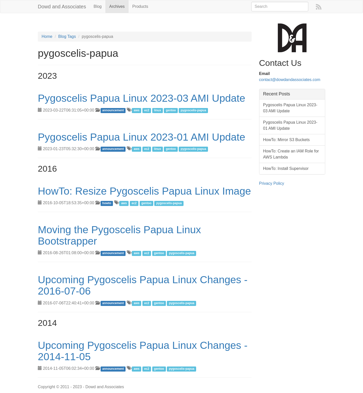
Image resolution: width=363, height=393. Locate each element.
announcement (113, 110)
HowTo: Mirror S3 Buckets (286, 140)
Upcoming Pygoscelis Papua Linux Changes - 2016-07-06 (143, 285)
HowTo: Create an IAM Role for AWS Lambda (291, 154)
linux (157, 110)
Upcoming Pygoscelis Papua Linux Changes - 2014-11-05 (143, 350)
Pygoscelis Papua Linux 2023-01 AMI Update (141, 137)
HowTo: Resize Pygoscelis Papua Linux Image (144, 191)
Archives (117, 6)
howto (106, 203)
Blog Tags (67, 36)
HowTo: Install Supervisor (286, 168)
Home (47, 36)
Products (140, 6)
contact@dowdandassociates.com (289, 79)
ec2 (146, 110)
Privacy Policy (271, 183)
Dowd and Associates (62, 6)
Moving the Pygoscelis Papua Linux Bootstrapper (119, 235)
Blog (98, 6)
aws (136, 110)
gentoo (171, 110)
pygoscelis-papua (193, 110)
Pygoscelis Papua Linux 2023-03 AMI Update (141, 98)
